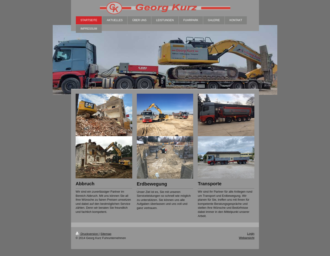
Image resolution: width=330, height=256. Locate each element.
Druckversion (87, 234)
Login (250, 233)
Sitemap (105, 234)
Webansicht (246, 237)
